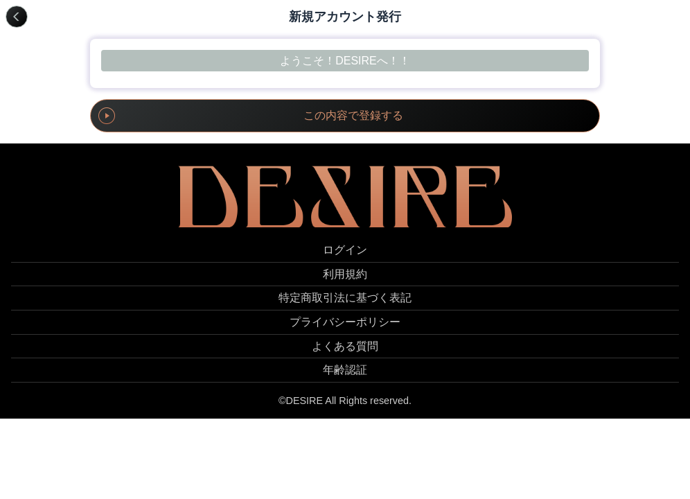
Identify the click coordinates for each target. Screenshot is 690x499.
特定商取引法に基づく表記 (345, 298)
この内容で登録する (353, 115)
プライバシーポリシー (345, 322)
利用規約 (345, 274)
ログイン (345, 250)
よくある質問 (345, 346)
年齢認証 (345, 370)
